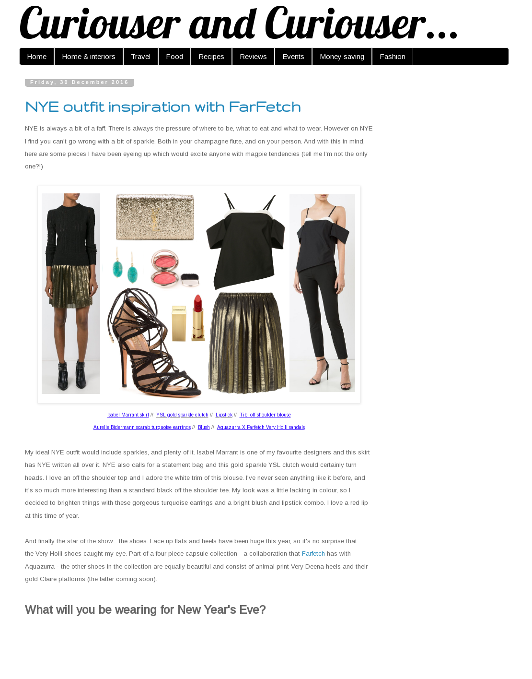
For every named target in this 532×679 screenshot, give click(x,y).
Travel (140, 56)
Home (36, 56)
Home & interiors (89, 56)
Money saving (342, 56)
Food (174, 56)
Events (293, 56)
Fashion (392, 56)
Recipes (211, 56)
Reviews (253, 56)
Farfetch (313, 553)
